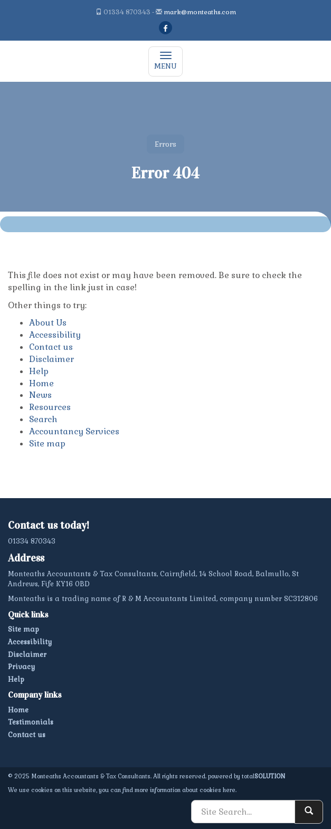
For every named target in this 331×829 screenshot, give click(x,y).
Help (39, 371)
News (40, 395)
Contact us (51, 346)
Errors (165, 144)
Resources (50, 407)
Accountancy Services (74, 431)
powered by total (246, 776)
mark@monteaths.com (200, 12)
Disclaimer (51, 359)
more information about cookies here (185, 790)
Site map (47, 443)
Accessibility (55, 334)
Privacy (21, 666)
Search (43, 419)
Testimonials (30, 722)
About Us (48, 322)
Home (41, 383)
